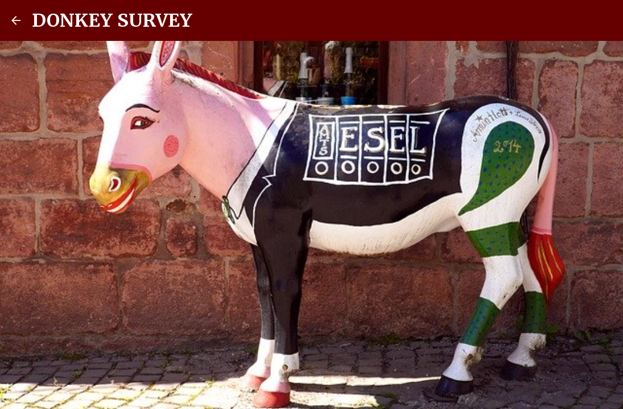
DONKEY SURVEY (112, 20)
